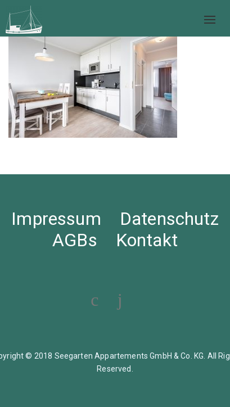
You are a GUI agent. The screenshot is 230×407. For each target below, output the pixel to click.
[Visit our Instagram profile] (120, 300)
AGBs (74, 240)
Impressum (56, 218)
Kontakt (147, 240)
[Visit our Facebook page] (94, 300)
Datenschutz (169, 218)
